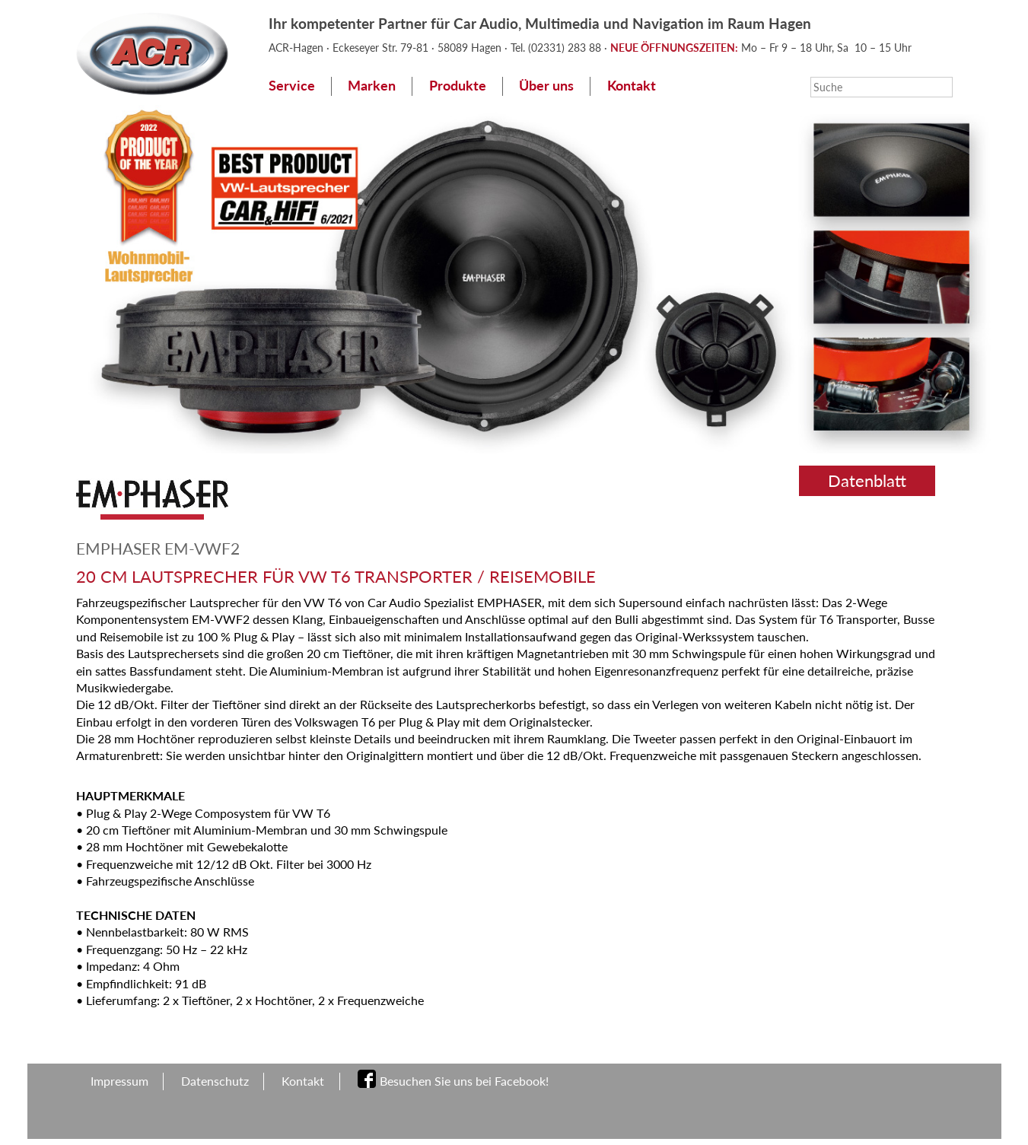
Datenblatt (867, 480)
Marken (372, 86)
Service (292, 86)
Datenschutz (215, 1080)
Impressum (119, 1080)
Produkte (457, 86)
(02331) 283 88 (566, 47)
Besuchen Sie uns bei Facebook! (464, 1080)
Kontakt (631, 86)
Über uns (546, 86)
